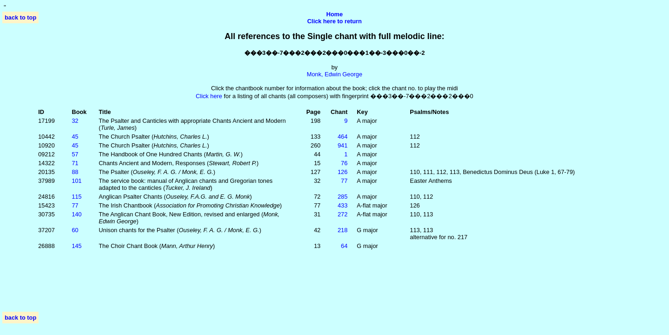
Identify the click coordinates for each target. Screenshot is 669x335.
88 (75, 171)
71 (75, 163)
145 (76, 245)
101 (76, 180)
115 (76, 196)
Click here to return (334, 21)
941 (343, 145)
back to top (20, 17)
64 (344, 245)
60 (75, 230)
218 (343, 230)
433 (343, 205)
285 (343, 196)
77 (344, 180)
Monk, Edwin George (334, 74)
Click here (209, 96)
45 (75, 136)
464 (343, 136)
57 (75, 154)
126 (343, 171)
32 (75, 120)
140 (76, 214)
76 (344, 163)
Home (334, 14)
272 (343, 214)
